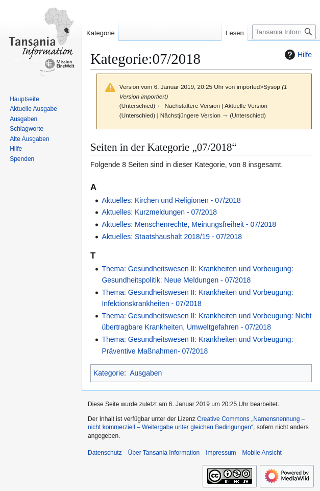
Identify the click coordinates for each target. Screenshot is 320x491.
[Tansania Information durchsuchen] (284, 32)
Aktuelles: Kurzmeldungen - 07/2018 (159, 212)
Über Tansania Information (164, 452)
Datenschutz (105, 452)
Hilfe (297, 55)
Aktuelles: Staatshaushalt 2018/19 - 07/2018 (172, 236)
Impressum (221, 452)
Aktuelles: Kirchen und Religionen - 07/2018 (171, 200)
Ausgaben (146, 373)
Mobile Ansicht (262, 452)
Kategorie (108, 373)
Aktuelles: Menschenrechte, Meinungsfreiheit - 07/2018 (189, 224)
